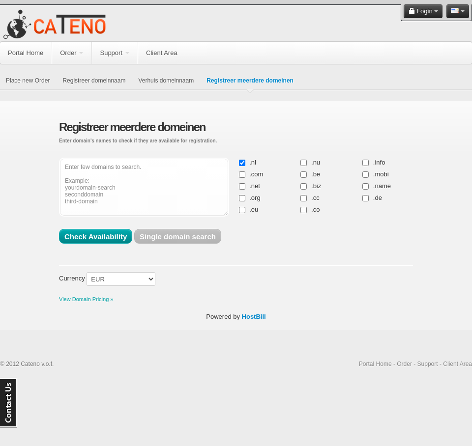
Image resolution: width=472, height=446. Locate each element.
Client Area (161, 52)
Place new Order (28, 80)
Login (423, 11)
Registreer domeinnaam (93, 80)
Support (114, 52)
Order (71, 52)
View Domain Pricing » (86, 299)
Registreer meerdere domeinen (250, 80)
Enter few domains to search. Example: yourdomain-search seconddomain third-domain (144, 187)
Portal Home (25, 52)
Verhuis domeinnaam (166, 80)
